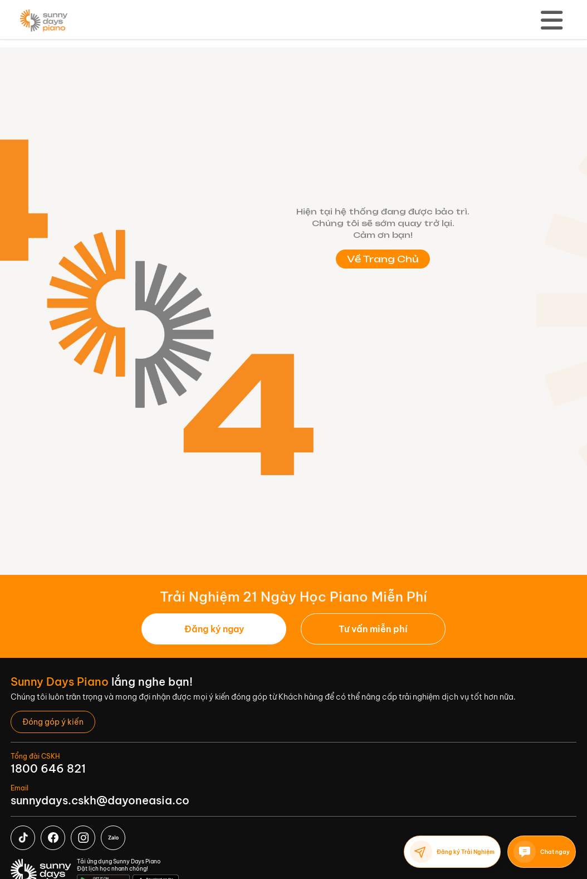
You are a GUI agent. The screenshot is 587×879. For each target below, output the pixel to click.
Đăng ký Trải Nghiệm (452, 852)
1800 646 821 (48, 768)
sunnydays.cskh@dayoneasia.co (100, 800)
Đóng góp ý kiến (53, 722)
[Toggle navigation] (551, 20)
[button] (373, 628)
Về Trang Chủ (383, 259)
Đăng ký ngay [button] (214, 628)
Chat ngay (541, 852)
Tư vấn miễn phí (373, 628)
